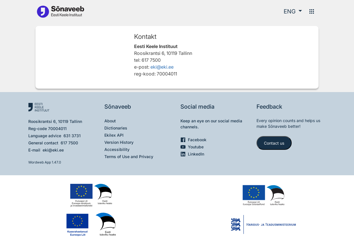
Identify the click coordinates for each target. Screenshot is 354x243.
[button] (293, 11)
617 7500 (69, 142)
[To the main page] (60, 11)
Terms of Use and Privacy (128, 156)
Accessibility (117, 149)
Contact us (274, 143)
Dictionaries (115, 128)
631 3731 (72, 135)
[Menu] (312, 11)
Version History (119, 142)
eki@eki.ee (162, 67)
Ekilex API (114, 135)
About (110, 120)
